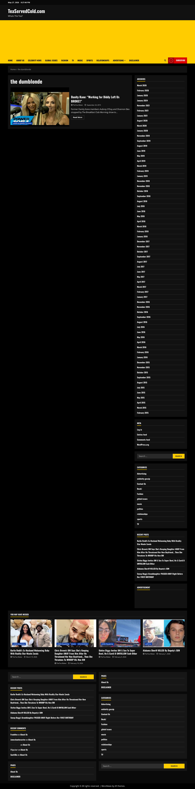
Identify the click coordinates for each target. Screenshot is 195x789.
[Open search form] (165, 60)
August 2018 (142, 201)
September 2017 (143, 256)
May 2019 (141, 155)
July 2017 (140, 266)
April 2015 (141, 402)
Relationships (103, 60)
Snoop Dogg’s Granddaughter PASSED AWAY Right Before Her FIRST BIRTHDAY (41, 717)
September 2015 (143, 377)
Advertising (118, 60)
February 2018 (142, 231)
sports (139, 519)
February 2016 (143, 352)
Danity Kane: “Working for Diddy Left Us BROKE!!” (39, 106)
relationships (142, 513)
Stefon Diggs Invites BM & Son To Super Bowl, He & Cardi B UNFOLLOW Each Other (118, 652)
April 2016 (141, 342)
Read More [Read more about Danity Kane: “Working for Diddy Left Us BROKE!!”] (78, 116)
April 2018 (141, 221)
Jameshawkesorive (17, 739)
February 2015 (142, 412)
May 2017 (140, 276)
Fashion (64, 60)
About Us (20, 60)
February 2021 (142, 110)
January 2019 (142, 176)
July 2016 (141, 327)
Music (80, 60)
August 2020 (142, 120)
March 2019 (141, 165)
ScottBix (13, 754)
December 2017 (143, 241)
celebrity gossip (19, 123)
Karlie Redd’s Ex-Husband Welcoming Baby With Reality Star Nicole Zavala (29, 652)
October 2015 (142, 372)
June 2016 (141, 332)
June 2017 (141, 271)
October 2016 (142, 312)
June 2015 (141, 392)
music (29, 123)
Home (10, 60)
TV (73, 60)
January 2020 (142, 130)
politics (140, 508)
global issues (142, 498)
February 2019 (143, 170)
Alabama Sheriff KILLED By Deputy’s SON (153, 568)
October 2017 (142, 251)
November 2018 (143, 186)
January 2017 (142, 296)
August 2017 (142, 261)
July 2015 (141, 387)
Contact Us (141, 483)
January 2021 (142, 115)
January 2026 (142, 95)
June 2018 (141, 211)
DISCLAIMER (134, 60)
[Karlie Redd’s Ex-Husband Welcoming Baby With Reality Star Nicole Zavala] (31, 633)
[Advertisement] (97, 38)
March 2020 (142, 125)
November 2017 (143, 246)
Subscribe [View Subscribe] (176, 60)
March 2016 (141, 347)
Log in (139, 429)
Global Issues (51, 60)
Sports (89, 60)
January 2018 (142, 236)
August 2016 (142, 322)
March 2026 (142, 85)
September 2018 (143, 196)
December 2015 (143, 362)
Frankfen (14, 734)
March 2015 (141, 407)
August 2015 (142, 382)
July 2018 (141, 206)
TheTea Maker (78, 105)
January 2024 (142, 100)
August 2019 (142, 145)
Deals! (139, 488)
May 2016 (141, 337)
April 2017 (141, 281)
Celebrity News (34, 60)
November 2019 (143, 135)
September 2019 (143, 140)
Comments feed (143, 439)
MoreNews (106, 786)
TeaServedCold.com (26, 10)
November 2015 (143, 367)
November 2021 (143, 105)
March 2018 (141, 226)
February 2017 (142, 291)
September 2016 (143, 316)
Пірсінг (14, 749)
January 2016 (142, 357)
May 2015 (141, 397)
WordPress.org (143, 444)
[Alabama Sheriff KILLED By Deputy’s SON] (164, 633)
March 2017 (141, 286)
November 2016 (143, 306)
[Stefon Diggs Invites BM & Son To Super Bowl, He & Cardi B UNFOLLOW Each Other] (119, 633)
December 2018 (143, 181)
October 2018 (142, 191)
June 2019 (141, 150)
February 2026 (143, 90)
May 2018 (141, 216)
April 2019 (141, 160)
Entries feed (142, 434)
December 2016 (143, 301)
